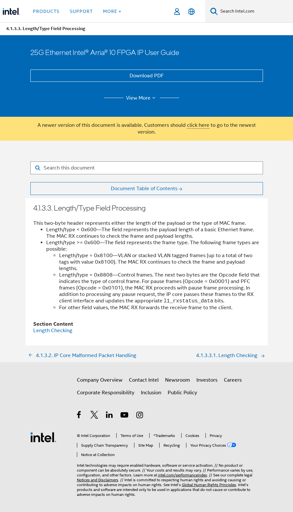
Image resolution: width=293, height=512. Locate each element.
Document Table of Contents (144, 188)
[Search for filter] (146, 167)
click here (198, 125)
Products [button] (46, 11)
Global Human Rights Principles (209, 484)
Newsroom (177, 380)
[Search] (214, 11)
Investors (206, 380)
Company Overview (99, 380)
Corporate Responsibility (105, 392)
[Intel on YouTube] (125, 416)
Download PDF (147, 75)
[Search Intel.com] (255, 11)
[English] (191, 11)
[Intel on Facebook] (79, 416)
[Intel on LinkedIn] (110, 416)
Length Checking (52, 330)
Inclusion (151, 392)
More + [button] (112, 11)
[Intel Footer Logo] (43, 437)
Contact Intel (144, 380)
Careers (233, 380)
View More (141, 98)
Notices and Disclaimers (97, 479)
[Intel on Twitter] (94, 416)
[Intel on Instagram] (140, 416)
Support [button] (81, 11)
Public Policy (182, 392)
